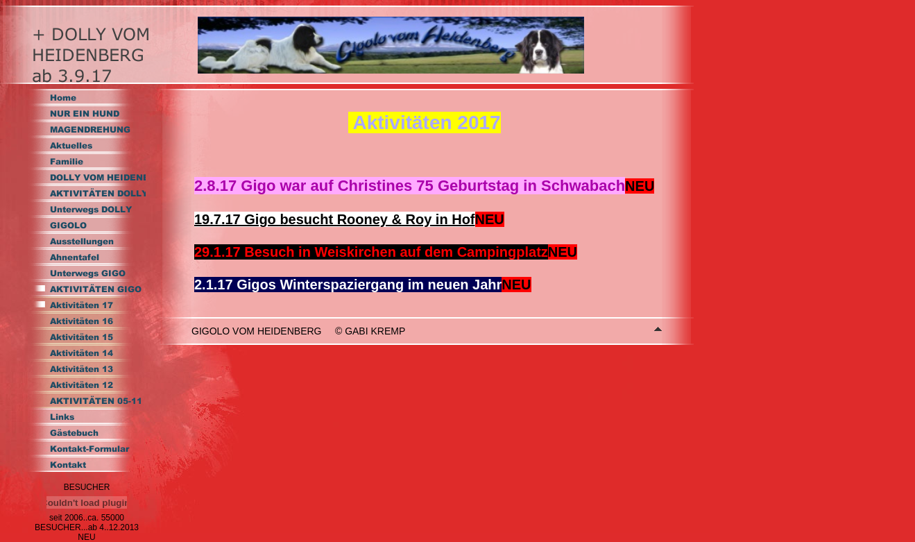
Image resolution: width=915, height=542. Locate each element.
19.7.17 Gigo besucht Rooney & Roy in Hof (334, 219)
